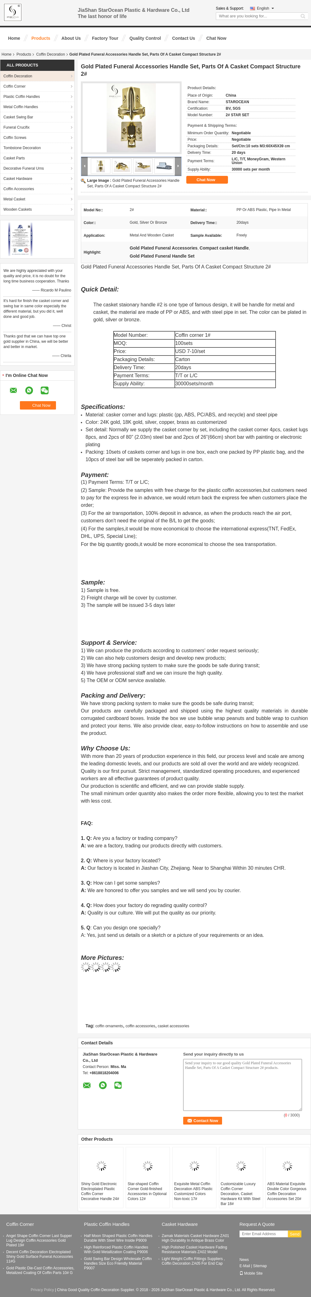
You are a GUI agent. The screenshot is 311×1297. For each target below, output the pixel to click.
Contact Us (183, 38)
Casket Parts (14, 158)
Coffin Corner (14, 86)
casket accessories (173, 1026)
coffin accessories (140, 1026)
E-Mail (244, 1266)
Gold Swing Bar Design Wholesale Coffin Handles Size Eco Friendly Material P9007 (118, 1263)
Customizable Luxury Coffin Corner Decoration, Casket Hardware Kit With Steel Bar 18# (240, 1194)
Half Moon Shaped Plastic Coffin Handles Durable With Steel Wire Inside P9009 (118, 1238)
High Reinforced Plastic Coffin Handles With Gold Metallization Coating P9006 (116, 1249)
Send (294, 1234)
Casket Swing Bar (18, 117)
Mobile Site (250, 1273)
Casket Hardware (17, 178)
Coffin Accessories (18, 189)
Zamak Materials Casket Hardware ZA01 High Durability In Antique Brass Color (195, 1238)
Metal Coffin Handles (20, 107)
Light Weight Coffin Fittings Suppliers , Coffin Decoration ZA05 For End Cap (193, 1261)
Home (14, 38)
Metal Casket (14, 199)
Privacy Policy (42, 1290)
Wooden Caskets (17, 209)
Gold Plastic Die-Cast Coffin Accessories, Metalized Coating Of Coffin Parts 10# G (40, 1270)
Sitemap (260, 1266)
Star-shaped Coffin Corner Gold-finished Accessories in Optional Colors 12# (147, 1191)
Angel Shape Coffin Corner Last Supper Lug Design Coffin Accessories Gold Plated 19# (39, 1240)
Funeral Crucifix (16, 127)
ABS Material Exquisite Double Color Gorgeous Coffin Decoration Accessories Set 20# (286, 1191)
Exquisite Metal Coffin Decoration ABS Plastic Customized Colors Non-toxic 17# (193, 1191)
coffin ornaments (109, 1026)
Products (40, 38)
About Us (71, 38)
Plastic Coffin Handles (21, 96)
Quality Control (145, 38)
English (265, 8)
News (244, 1260)
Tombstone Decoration (22, 148)
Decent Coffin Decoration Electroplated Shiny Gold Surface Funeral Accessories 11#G (39, 1256)
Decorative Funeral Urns (23, 168)
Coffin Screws (14, 137)
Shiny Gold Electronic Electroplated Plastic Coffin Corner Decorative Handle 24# (100, 1191)
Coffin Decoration (50, 54)
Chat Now (216, 38)
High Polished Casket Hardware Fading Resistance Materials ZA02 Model (194, 1249)
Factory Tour (105, 38)
